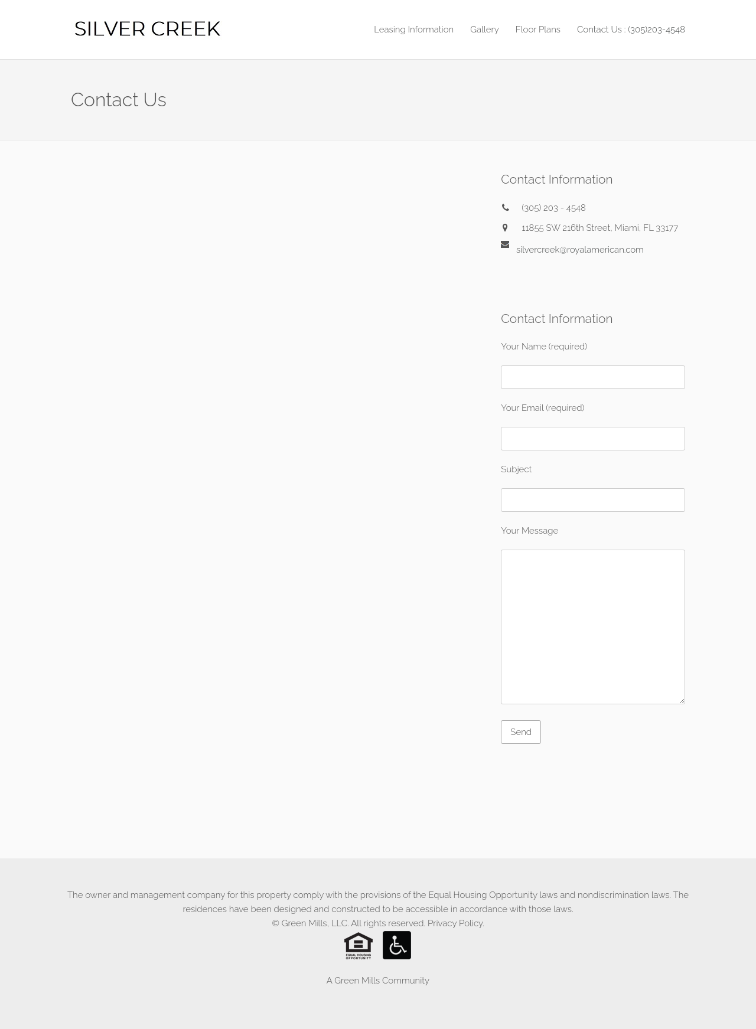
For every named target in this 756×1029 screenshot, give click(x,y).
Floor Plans (538, 29)
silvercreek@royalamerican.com (580, 249)
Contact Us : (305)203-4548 (631, 29)
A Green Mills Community (378, 980)
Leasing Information (414, 29)
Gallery (484, 29)
